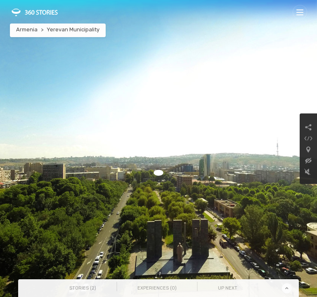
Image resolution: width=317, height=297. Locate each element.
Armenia (27, 29)
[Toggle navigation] (300, 12)
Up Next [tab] (227, 288)
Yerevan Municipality (73, 29)
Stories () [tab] (82, 288)
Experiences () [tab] (157, 288)
